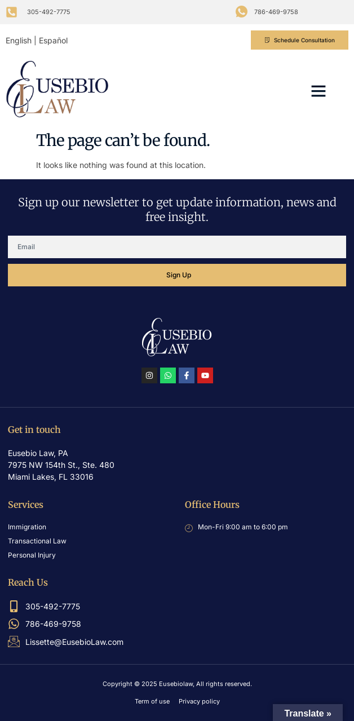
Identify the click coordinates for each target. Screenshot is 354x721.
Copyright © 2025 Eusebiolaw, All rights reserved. (177, 684)
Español (53, 40)
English (19, 40)
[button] (318, 91)
